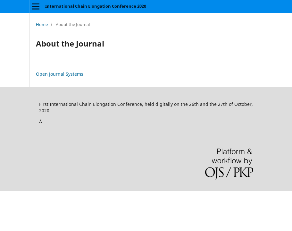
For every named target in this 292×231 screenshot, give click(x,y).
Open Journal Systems (59, 74)
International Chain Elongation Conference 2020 (95, 6)
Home (42, 24)
